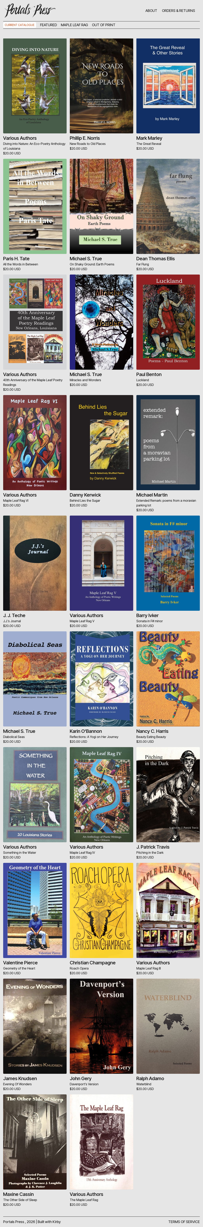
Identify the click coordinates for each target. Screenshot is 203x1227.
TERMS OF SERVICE (184, 1222)
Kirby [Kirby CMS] (57, 1222)
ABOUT (151, 11)
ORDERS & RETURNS (178, 11)
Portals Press (13, 1222)
